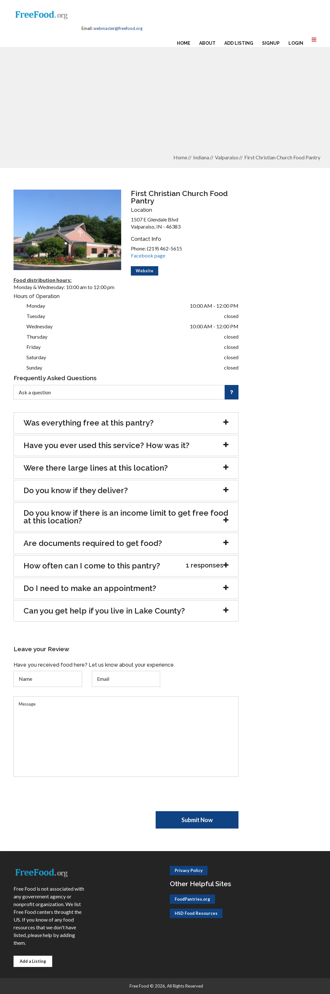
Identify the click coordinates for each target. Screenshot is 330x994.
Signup (271, 43)
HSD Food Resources (196, 913)
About (207, 43)
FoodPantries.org (192, 899)
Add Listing (238, 43)
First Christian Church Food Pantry (282, 157)
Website (144, 270)
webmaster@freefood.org (117, 28)
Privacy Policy (189, 870)
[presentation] (63, 798)
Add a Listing (33, 961)
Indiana (201, 157)
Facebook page (148, 255)
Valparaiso (226, 157)
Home (183, 43)
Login (295, 43)
